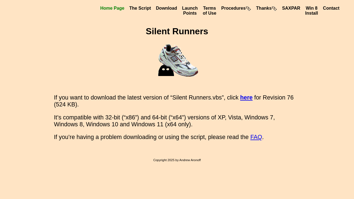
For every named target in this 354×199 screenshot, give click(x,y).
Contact (331, 8)
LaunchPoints (190, 10)
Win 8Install (311, 10)
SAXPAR (291, 8)
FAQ (256, 137)
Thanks (266, 8)
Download (166, 8)
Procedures (236, 8)
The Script (140, 8)
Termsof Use (209, 10)
